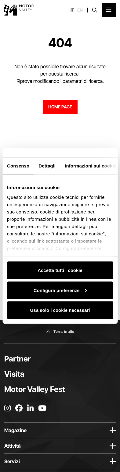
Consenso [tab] (18, 165)
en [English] (80, 10)
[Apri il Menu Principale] (109, 10)
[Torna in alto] (60, 331)
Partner (17, 358)
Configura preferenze (60, 290)
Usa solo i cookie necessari (60, 310)
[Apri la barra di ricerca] (94, 10)
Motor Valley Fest (34, 389)
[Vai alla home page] (19, 10)
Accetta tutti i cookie (60, 270)
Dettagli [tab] (47, 165)
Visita (14, 374)
